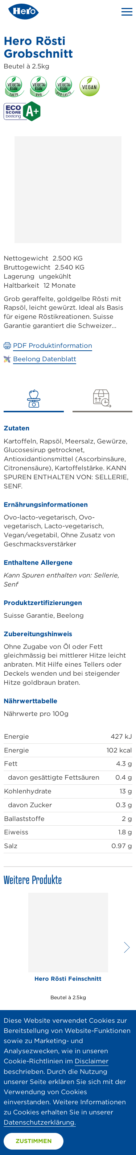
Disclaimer (91, 1061)
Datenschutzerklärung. (40, 1122)
